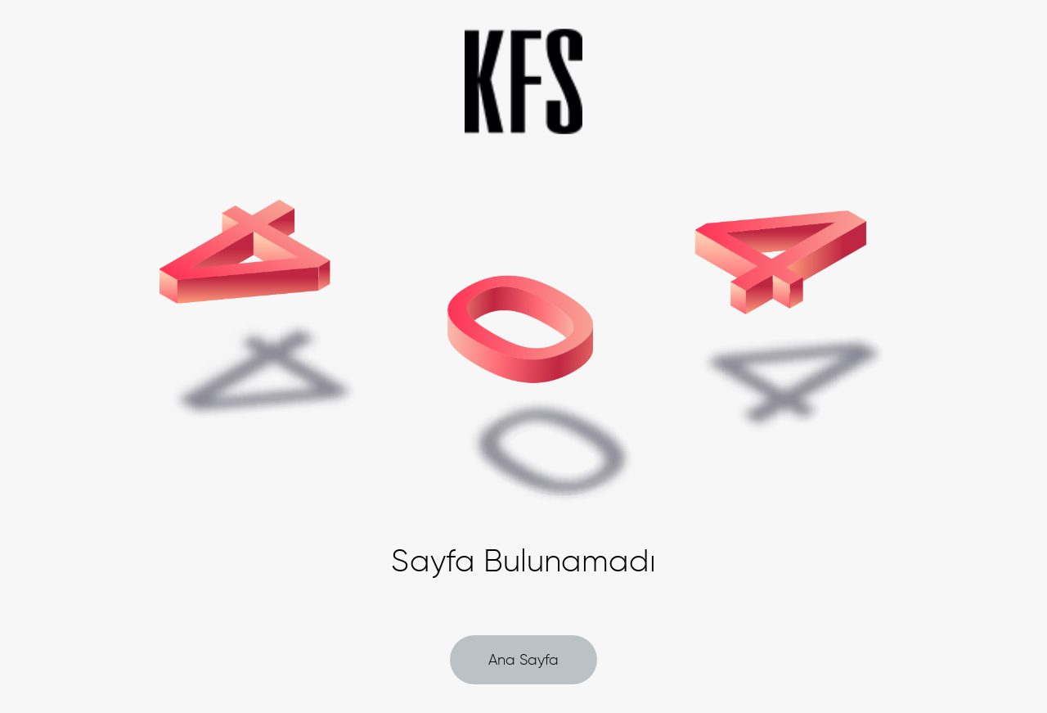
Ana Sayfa (523, 660)
